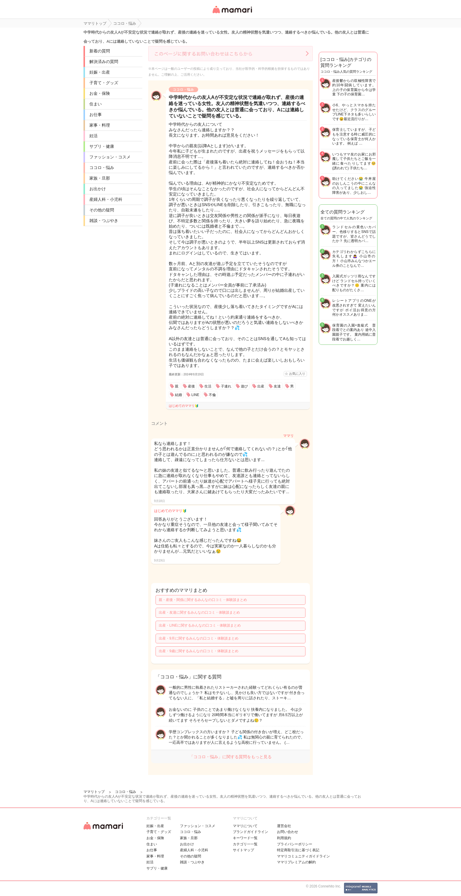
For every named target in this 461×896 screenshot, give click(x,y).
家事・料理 (99, 125)
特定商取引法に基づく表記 (298, 850)
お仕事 (95, 114)
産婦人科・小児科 (105, 199)
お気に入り (297, 373)
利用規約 (284, 838)
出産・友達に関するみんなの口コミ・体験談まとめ (199, 612)
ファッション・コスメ (110, 157)
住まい (95, 104)
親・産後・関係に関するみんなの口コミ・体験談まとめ (203, 600)
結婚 (178, 395)
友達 (277, 386)
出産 (260, 386)
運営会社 (284, 826)
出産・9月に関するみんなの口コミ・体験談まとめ (198, 638)
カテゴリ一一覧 (245, 844)
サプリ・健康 (101, 146)
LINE (195, 395)
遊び (244, 386)
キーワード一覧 (245, 838)
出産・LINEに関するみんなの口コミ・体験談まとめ (200, 625)
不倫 (212, 395)
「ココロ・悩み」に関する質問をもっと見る (230, 756)
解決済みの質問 (103, 61)
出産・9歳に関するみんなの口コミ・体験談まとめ (198, 651)
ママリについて (245, 826)
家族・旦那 (99, 178)
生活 (207, 386)
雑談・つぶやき (103, 220)
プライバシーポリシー (294, 844)
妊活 (93, 135)
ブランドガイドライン (250, 832)
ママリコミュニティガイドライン (303, 856)
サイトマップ (243, 850)
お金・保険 (99, 93)
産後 (191, 386)
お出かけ (97, 188)
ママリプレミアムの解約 (296, 862)
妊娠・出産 (99, 72)
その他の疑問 (101, 210)
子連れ (226, 386)
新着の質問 (99, 51)
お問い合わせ (287, 832)
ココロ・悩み (101, 167)
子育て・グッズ (103, 82)
